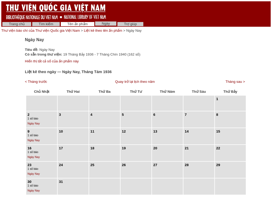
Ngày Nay (34, 123)
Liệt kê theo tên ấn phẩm (103, 30)
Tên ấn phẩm (77, 24)
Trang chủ (17, 24)
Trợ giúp (130, 24)
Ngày (106, 23)
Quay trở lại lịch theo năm (135, 82)
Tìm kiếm (46, 24)
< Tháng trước (36, 82)
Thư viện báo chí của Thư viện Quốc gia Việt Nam (40, 30)
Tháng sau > (235, 82)
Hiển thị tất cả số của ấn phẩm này (52, 61)
